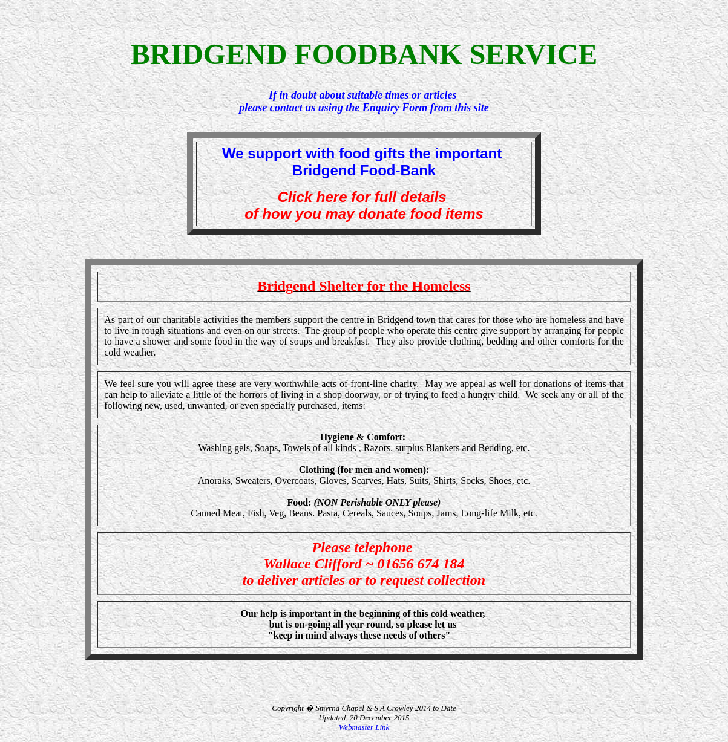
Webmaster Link (364, 727)
